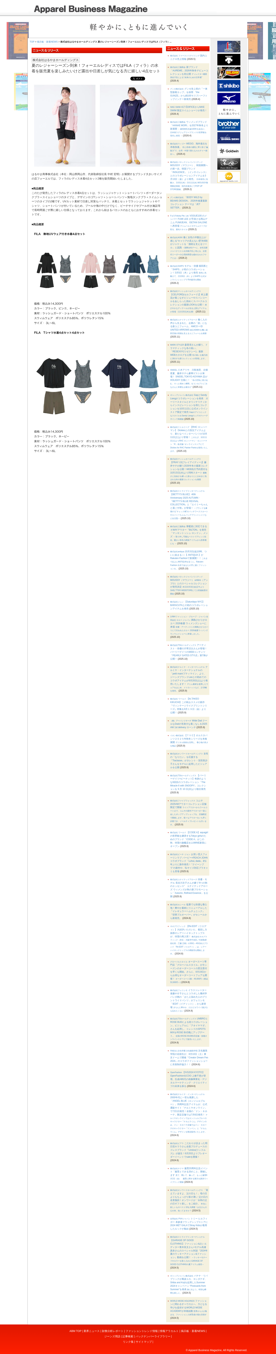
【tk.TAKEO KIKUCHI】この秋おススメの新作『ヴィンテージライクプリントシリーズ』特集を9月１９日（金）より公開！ (188, 705)
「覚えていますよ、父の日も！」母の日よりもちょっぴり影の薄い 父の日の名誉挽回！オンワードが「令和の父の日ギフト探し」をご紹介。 (189, 1200)
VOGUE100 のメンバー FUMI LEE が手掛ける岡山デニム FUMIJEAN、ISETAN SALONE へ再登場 (188, 222)
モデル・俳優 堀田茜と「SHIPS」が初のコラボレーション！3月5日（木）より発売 (189, 273)
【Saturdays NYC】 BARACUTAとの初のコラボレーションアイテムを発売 (189, 605)
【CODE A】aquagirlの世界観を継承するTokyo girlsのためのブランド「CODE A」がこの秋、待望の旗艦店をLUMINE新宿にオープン (189, 839)
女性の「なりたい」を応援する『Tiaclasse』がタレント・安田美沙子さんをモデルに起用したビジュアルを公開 (189, 760)
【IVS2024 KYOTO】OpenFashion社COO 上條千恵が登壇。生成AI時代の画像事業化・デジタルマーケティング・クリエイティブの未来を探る (188, 1079)
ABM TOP (75, 1331)
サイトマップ (144, 1341)
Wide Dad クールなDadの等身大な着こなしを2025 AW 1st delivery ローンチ (188, 724)
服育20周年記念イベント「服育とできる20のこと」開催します (189, 1175)
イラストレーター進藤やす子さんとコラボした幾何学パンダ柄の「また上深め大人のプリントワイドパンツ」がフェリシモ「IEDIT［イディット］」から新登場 (189, 1000)
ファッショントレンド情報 (142, 1331)
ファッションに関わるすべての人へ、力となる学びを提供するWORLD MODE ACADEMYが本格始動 (188, 1308)
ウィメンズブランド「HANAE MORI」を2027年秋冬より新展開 (189, 129)
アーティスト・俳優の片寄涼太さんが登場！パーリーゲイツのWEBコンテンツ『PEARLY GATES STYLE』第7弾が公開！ (189, 652)
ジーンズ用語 (112, 1336)
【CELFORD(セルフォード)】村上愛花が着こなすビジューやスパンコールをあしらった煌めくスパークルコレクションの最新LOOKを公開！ (189, 301)
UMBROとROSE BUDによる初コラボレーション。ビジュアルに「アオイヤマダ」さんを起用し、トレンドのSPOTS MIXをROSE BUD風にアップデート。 (189, 1028)
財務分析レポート (112, 1331)
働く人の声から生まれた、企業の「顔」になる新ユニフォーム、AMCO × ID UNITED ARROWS (189, 326)
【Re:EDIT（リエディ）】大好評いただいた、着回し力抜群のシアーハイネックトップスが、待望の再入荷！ (189, 940)
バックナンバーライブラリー (153, 1336)
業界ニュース (92, 1331)
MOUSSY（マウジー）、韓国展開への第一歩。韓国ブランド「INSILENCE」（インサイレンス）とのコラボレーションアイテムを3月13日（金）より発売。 (189, 176)
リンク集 (128, 1341)
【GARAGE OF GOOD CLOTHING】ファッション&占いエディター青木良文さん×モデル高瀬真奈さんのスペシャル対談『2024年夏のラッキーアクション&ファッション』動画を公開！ (188, 1250)
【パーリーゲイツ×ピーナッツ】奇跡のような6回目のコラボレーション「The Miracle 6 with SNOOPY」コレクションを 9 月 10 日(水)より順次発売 (188, 782)
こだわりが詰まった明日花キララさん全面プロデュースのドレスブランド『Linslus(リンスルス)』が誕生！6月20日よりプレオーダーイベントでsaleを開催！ (188, 1150)
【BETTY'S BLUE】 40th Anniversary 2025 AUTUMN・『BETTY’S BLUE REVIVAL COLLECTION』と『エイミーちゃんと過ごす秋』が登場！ (189, 504)
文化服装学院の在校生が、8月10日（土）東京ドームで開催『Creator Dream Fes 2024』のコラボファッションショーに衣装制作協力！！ (189, 1057)
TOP (32, 41)
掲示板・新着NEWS (47, 41)
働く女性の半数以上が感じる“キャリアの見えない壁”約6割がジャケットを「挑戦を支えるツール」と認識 (189, 247)
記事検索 (127, 1336)
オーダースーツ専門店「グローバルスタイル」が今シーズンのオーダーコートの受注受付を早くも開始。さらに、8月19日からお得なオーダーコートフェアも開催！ (189, 971)
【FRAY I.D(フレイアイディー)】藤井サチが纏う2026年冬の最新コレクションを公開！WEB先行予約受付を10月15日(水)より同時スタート (189, 469)
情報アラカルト (169, 1331)
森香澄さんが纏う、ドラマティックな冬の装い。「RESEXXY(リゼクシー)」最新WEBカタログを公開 (189, 351)
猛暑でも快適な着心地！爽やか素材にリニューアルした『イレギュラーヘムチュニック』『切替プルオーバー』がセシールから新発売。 (188, 911)
